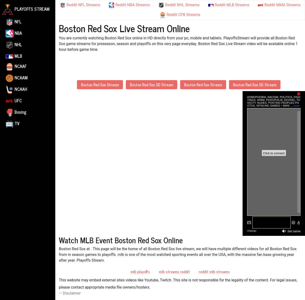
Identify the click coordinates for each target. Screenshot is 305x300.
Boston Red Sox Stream (100, 85)
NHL (14, 45)
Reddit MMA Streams (279, 5)
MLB (14, 55)
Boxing (16, 112)
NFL (13, 22)
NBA (14, 33)
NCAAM (17, 78)
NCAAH (16, 89)
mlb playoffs (140, 272)
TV (13, 124)
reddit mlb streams (214, 272)
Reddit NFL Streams (80, 5)
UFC (14, 101)
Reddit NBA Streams (129, 5)
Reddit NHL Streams (178, 5)
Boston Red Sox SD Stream (151, 85)
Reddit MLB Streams (228, 5)
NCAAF (16, 66)
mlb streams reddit (174, 272)
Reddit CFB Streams (180, 15)
